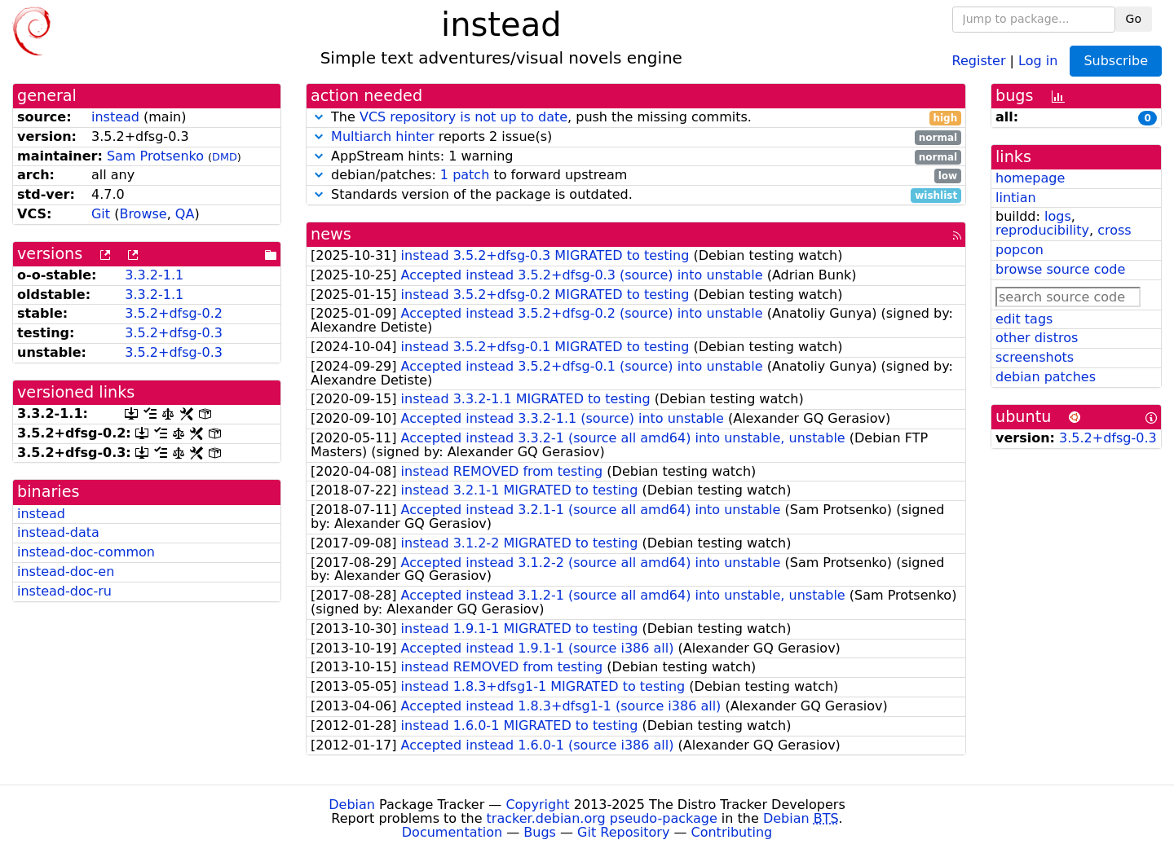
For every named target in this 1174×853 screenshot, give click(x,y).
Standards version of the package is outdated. (636, 195)
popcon (1019, 249)
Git (100, 214)
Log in (1037, 60)
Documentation (452, 832)
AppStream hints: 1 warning (636, 157)
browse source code (1060, 269)
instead (115, 117)
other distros (1036, 337)
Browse (142, 214)
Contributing (732, 832)
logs (1057, 216)
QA (185, 214)
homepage (1030, 178)
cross (1114, 230)
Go (1133, 18)
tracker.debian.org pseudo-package (602, 818)
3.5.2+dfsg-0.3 (174, 333)
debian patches (1045, 377)
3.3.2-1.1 (154, 275)
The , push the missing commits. (636, 118)
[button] (319, 117)
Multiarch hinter (383, 136)
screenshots (1034, 357)
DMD (224, 157)
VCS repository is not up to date (463, 117)
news (331, 234)
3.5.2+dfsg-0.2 (174, 313)
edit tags (1024, 319)
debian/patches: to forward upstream (636, 175)
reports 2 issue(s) (636, 137)
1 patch (464, 174)
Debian (352, 804)
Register (979, 60)
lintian (1015, 197)
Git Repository (623, 832)
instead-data (58, 532)
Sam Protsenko (155, 156)
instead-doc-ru (64, 591)
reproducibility (1042, 230)
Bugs (539, 832)
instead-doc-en (65, 571)
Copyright (537, 804)
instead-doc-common (86, 552)
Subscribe (1116, 60)
